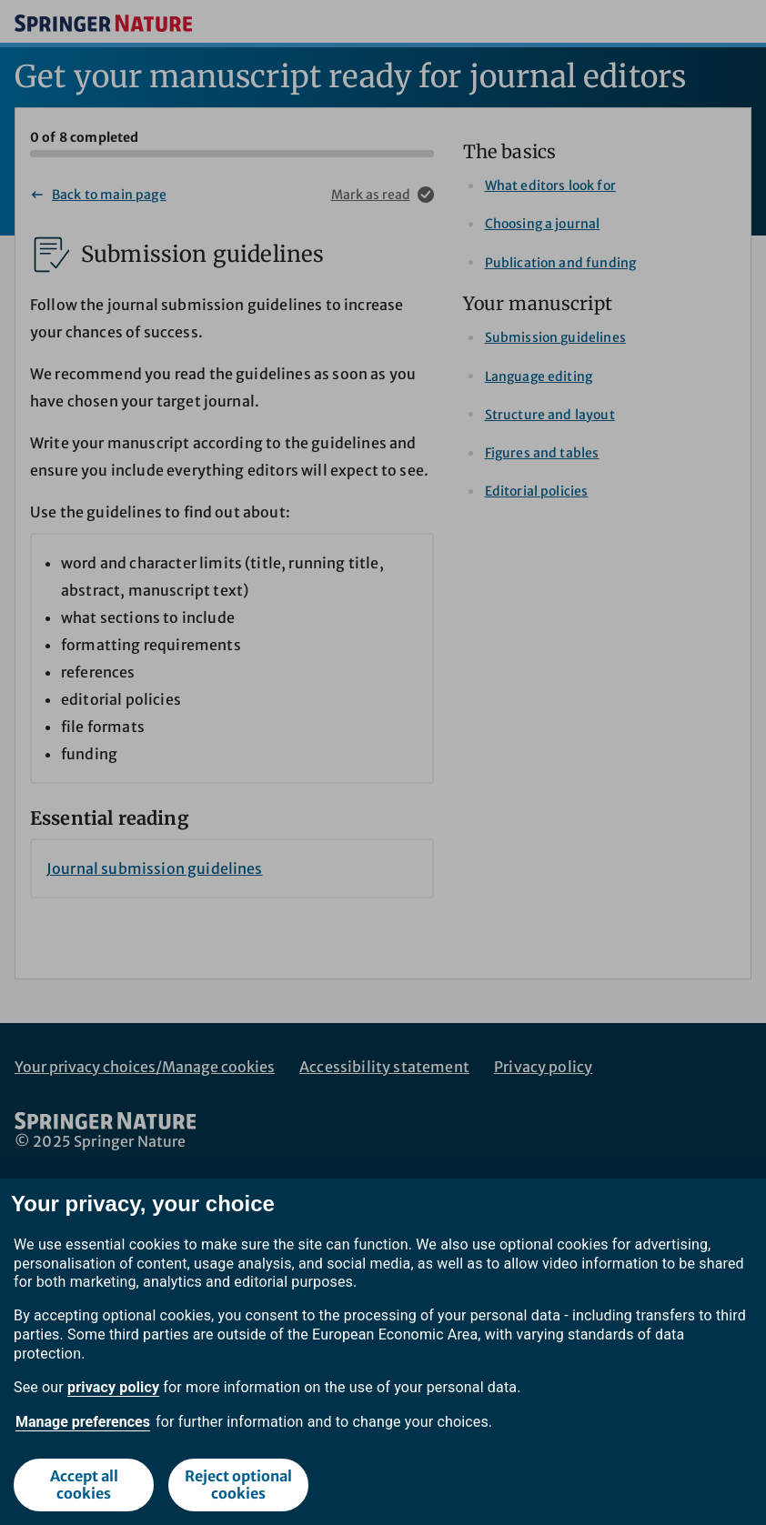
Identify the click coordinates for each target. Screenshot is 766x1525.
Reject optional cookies (238, 1484)
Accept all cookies (84, 1484)
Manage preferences (82, 1421)
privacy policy (113, 1387)
